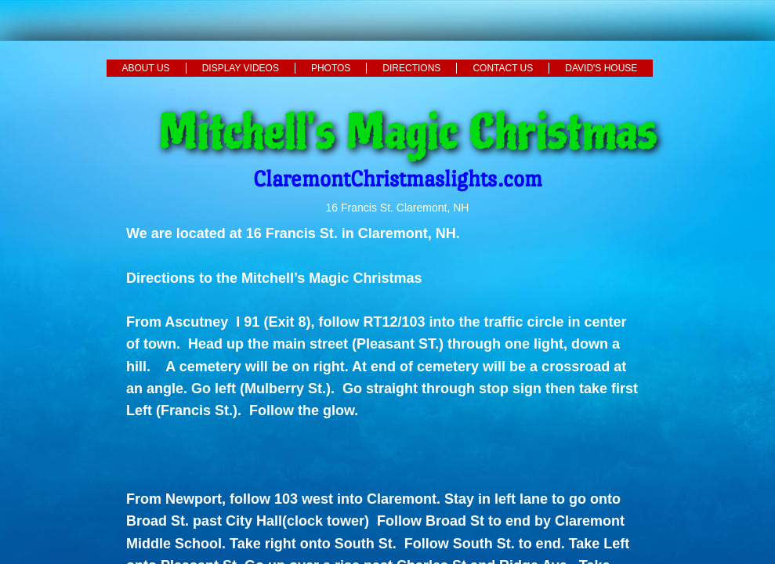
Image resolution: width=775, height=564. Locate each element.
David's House (601, 68)
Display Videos (240, 68)
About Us (146, 68)
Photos (330, 68)
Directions (411, 68)
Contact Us (503, 68)
